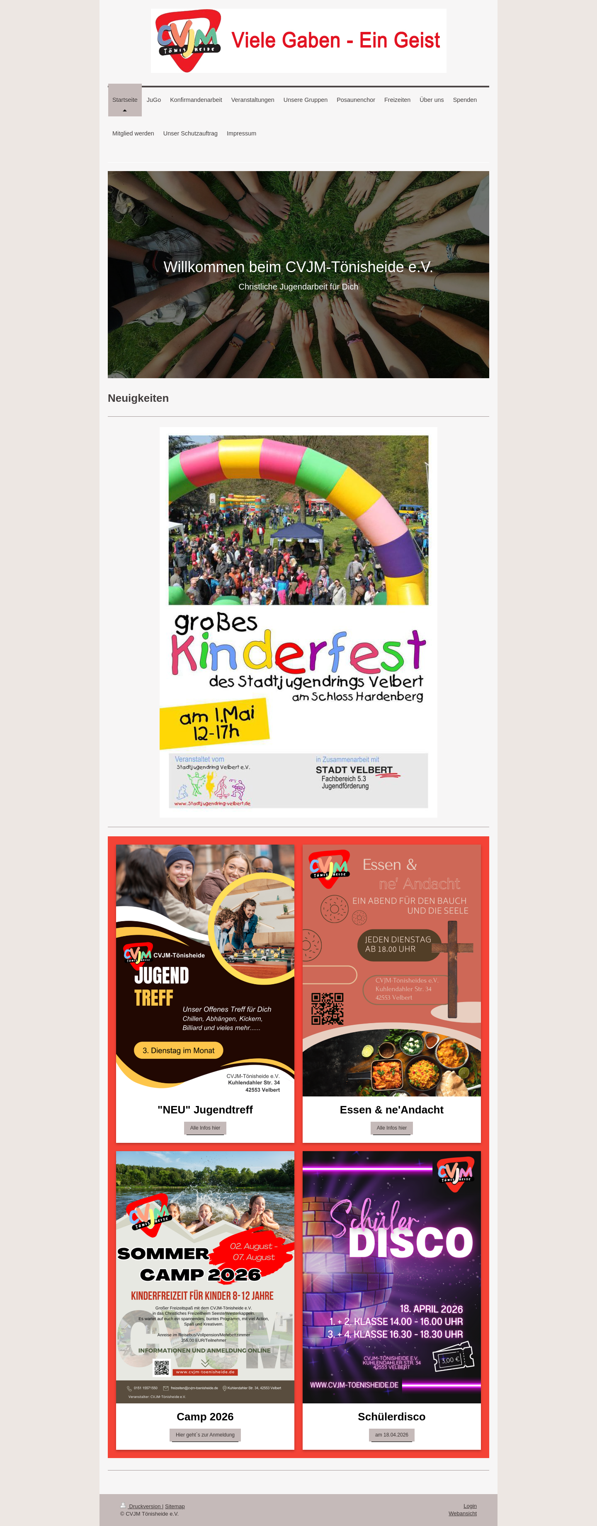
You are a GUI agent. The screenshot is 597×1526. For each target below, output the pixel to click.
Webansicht (463, 1513)
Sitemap (175, 1506)
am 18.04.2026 (391, 1435)
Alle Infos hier (205, 1128)
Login (470, 1506)
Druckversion (141, 1506)
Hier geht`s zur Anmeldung (205, 1435)
